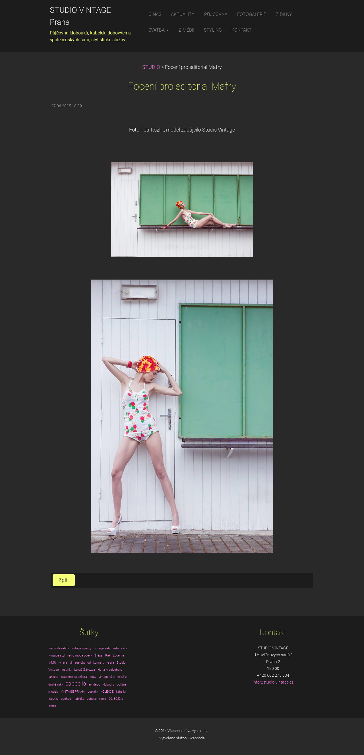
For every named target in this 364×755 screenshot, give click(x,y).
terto (52, 706)
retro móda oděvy (79, 655)
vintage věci (107, 677)
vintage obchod (80, 662)
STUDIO (151, 67)
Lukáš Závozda (84, 670)
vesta (110, 662)
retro (102, 699)
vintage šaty (102, 648)
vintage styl (57, 655)
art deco (94, 684)
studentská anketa (74, 677)
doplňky (93, 692)
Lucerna (118, 655)
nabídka (79, 699)
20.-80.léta (116, 699)
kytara (63, 662)
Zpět (64, 580)
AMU (52, 662)
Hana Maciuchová (110, 670)
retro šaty (120, 648)
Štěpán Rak (102, 655)
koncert (98, 662)
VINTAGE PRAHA (73, 692)
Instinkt (66, 670)
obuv (93, 677)
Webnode (197, 738)
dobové (92, 699)
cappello (75, 683)
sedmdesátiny (59, 648)
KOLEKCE (106, 692)
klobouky (108, 684)
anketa (54, 677)
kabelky (121, 692)
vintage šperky (81, 648)
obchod (66, 699)
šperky (53, 699)
